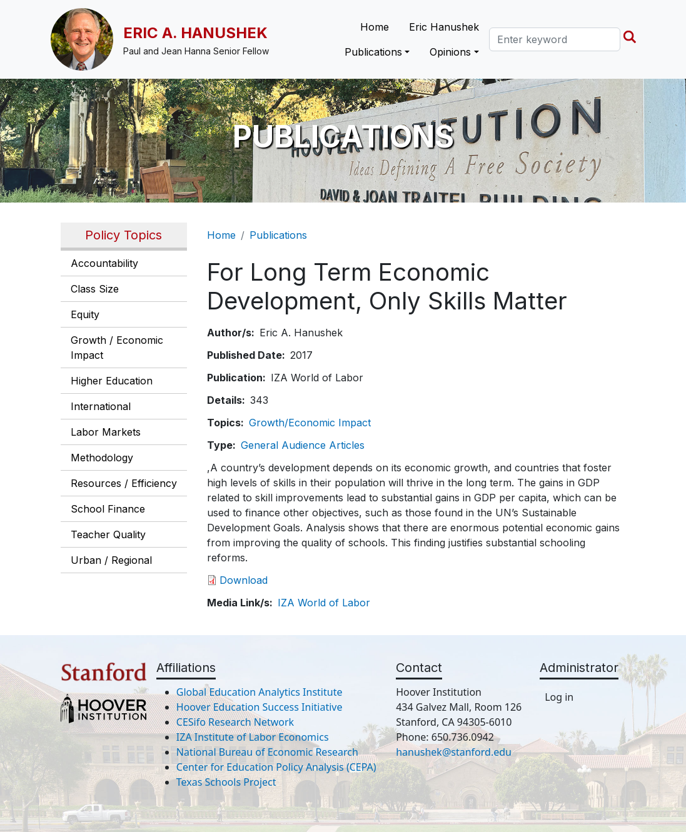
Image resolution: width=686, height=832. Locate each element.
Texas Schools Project (226, 782)
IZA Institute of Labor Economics (252, 737)
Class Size (95, 289)
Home (374, 27)
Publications (278, 235)
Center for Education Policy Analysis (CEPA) (276, 767)
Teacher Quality (108, 534)
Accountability (104, 263)
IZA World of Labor (324, 602)
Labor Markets (106, 432)
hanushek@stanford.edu (454, 752)
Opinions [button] (450, 52)
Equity (85, 314)
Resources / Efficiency (124, 483)
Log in (559, 697)
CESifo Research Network (235, 722)
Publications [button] (373, 52)
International (101, 406)
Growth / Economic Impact (117, 347)
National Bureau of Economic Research (267, 752)
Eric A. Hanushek (195, 33)
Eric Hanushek (444, 27)
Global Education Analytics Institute (259, 692)
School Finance (108, 509)
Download (243, 580)
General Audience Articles (303, 445)
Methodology (102, 457)
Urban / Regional (111, 560)
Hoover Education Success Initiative (259, 707)
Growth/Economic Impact (310, 422)
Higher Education (112, 380)
